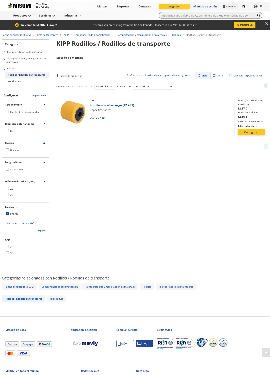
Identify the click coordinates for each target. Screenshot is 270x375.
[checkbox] (25, 112)
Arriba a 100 (16, 169)
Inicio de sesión (205, 6)
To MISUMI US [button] (245, 25)
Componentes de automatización (92, 35)
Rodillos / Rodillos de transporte (26, 74)
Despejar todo (39, 95)
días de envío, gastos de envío (165, 75)
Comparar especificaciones (247, 75)
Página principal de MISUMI (16, 35)
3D (103, 117)
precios (188, 75)
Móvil (123, 344)
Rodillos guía (14, 81)
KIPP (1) (14, 214)
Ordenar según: (124, 86)
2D (97, 117)
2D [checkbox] (11, 247)
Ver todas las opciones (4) (20, 223)
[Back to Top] (266, 352)
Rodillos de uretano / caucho (24, 111)
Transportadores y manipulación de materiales (141, 35)
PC (142, 344)
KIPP (66, 35)
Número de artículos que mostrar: (74, 86)
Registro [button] (174, 6)
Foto (220, 75)
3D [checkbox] (11, 253)
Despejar (41, 230)
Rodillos (176, 35)
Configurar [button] (251, 132)
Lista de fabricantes (47, 35)
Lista (204, 75)
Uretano (14, 150)
